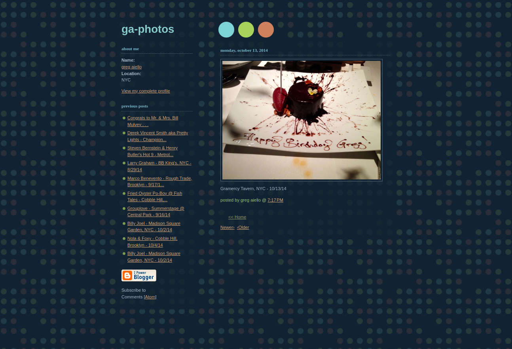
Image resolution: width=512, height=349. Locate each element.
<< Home (237, 217)
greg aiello (131, 66)
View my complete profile (145, 91)
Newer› (227, 227)
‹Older (243, 227)
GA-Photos (147, 29)
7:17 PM (275, 200)
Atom (150, 296)
